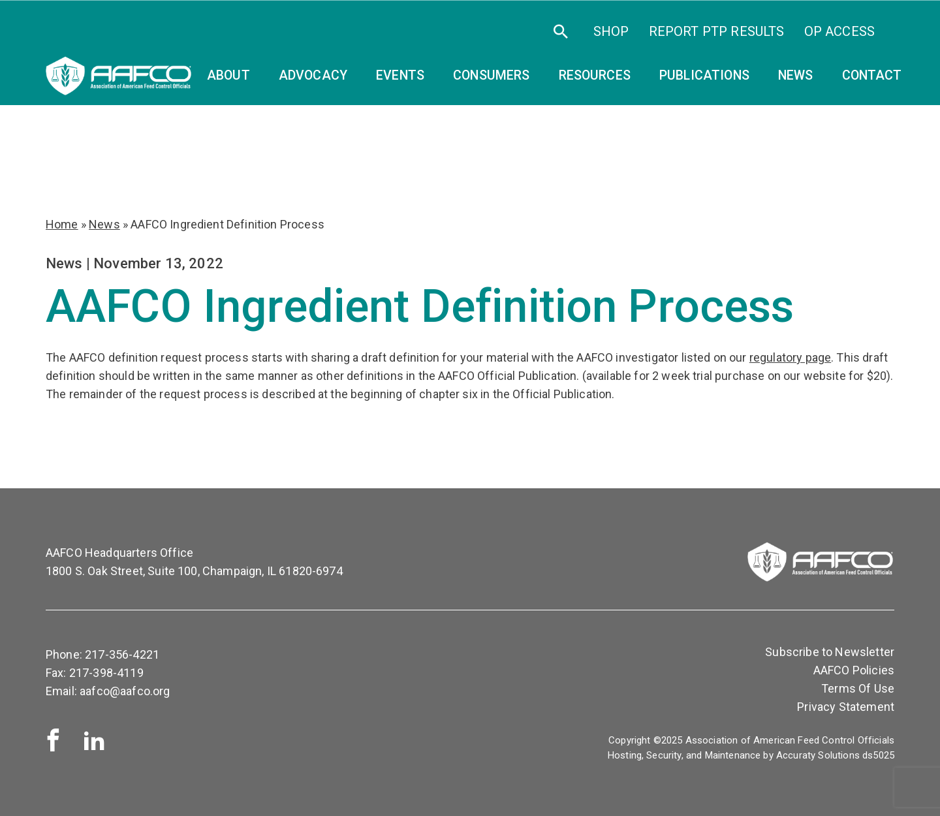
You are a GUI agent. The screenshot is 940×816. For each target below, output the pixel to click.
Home (62, 224)
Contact (872, 75)
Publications (704, 75)
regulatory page (790, 357)
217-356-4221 (122, 654)
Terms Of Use (857, 688)
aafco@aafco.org (125, 691)
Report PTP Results (717, 31)
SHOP (611, 31)
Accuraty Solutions (818, 755)
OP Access (839, 31)
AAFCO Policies (853, 670)
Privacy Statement (845, 707)
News (795, 75)
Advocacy (313, 75)
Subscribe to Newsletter (829, 652)
